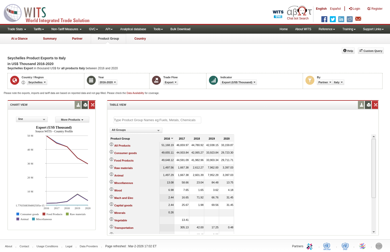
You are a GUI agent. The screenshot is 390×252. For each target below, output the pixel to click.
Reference (327, 29)
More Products (72, 119)
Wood (118, 190)
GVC (93, 29)
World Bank (380, 246)
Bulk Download (180, 29)
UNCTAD (328, 246)
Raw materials (123, 168)
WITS (49, 12)
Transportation (124, 227)
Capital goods (123, 205)
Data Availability (136, 93)
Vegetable (120, 220)
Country (140, 38)
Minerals (120, 212)
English (321, 8)
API (109, 29)
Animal (119, 175)
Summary (50, 38)
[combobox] (32, 119)
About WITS (303, 29)
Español (335, 8)
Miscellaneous (123, 182)
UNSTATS (345, 246)
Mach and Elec (123, 197)
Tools (158, 29)
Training (349, 29)
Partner (77, 38)
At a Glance (19, 38)
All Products (122, 145)
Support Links (373, 29)
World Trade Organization (363, 246)
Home (284, 29)
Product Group (108, 38)
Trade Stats (16, 29)
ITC (310, 246)
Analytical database (133, 29)
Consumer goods (125, 153)
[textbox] (157, 120)
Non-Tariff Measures (66, 29)
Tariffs (39, 29)
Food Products (124, 160)
